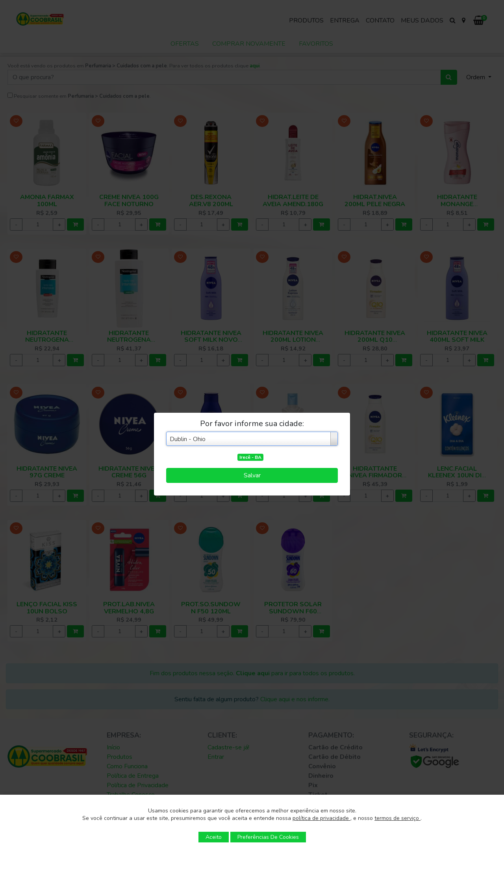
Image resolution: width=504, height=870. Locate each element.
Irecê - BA (250, 457)
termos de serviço (397, 818)
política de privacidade (321, 818)
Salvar (252, 475)
